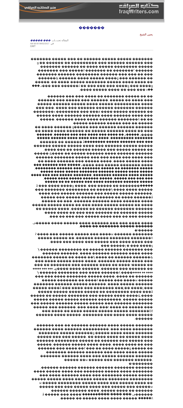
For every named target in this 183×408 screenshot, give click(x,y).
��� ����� (40, 40)
